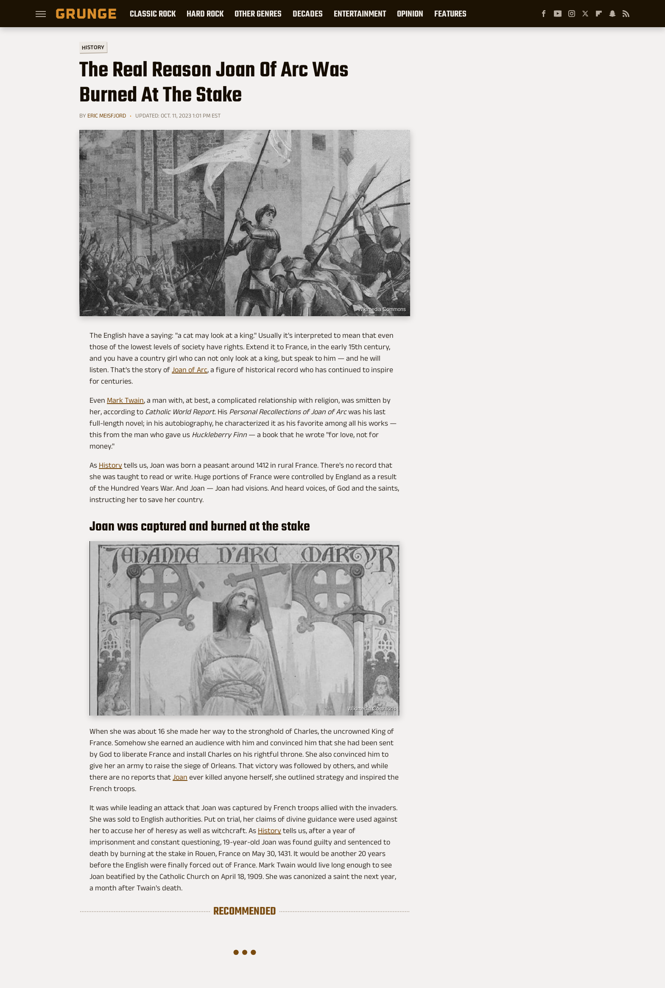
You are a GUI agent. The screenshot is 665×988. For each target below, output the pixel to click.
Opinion (410, 13)
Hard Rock (205, 13)
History (93, 47)
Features (450, 13)
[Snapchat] (612, 13)
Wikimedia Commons (382, 309)
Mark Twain (125, 400)
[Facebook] (543, 13)
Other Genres (258, 13)
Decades (308, 13)
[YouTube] (558, 13)
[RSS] (626, 13)
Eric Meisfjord (106, 115)
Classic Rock (153, 13)
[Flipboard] (598, 13)
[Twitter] (585, 13)
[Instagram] (571, 13)
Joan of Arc (189, 369)
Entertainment (360, 13)
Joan (180, 777)
